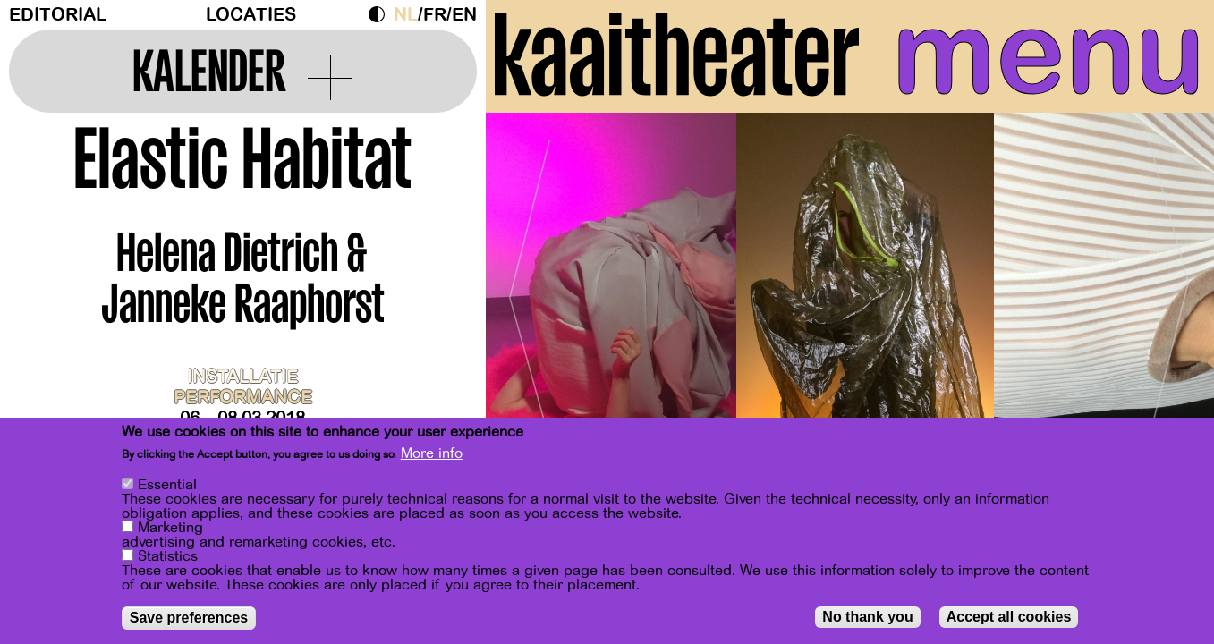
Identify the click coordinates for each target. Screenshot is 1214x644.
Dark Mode (381, 14)
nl (406, 15)
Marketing (170, 529)
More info (432, 454)
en (464, 15)
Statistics (168, 557)
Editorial (57, 15)
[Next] (1169, 290)
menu (1048, 53)
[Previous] (530, 290)
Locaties (251, 15)
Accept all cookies (1009, 617)
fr (434, 15)
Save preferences (189, 618)
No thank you (867, 617)
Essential (167, 486)
